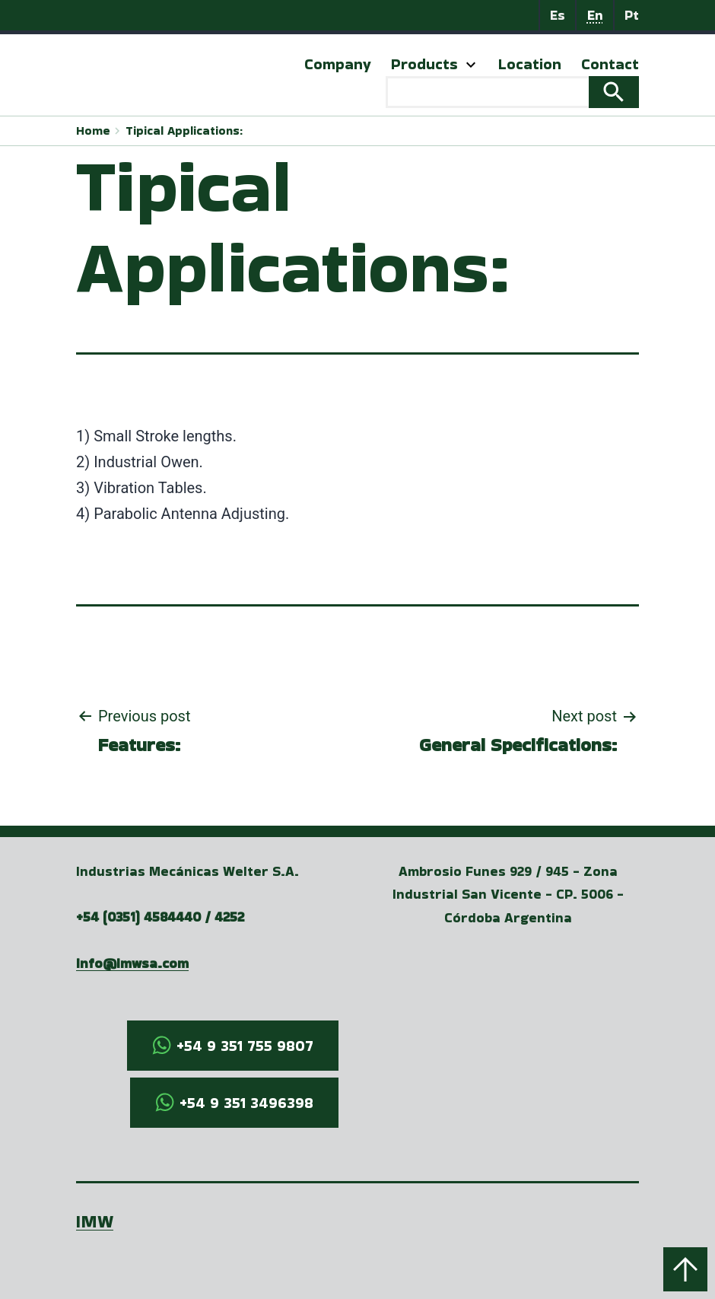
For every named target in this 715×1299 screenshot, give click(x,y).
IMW (94, 1221)
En (595, 14)
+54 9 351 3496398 (246, 1102)
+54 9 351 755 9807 (244, 1045)
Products (424, 64)
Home (93, 130)
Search (614, 92)
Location (529, 64)
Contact (610, 64)
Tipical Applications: (184, 130)
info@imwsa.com (132, 963)
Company (337, 64)
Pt (631, 14)
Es (557, 14)
